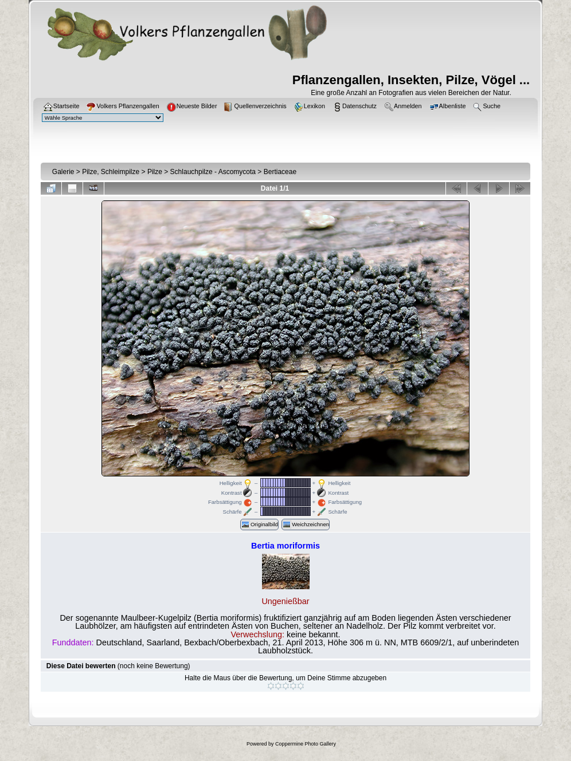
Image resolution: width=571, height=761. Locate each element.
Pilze (154, 172)
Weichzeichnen (305, 524)
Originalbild (259, 524)
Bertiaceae (280, 172)
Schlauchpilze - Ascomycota (213, 172)
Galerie (63, 172)
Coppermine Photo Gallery (305, 744)
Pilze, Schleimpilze (110, 172)
